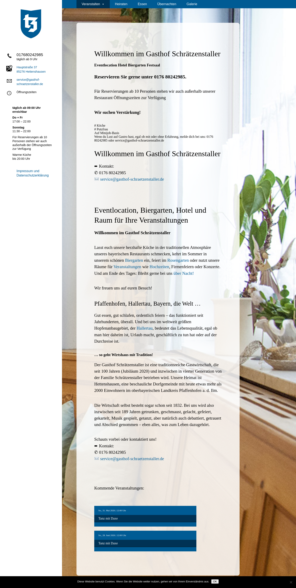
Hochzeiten (159, 266)
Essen (142, 4)
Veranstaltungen (127, 266)
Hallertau (145, 328)
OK (215, 581)
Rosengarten (178, 260)
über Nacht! (183, 273)
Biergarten (134, 260)
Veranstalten (93, 4)
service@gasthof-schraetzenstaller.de (132, 179)
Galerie (192, 4)
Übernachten (166, 4)
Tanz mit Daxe (108, 518)
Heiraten (121, 4)
